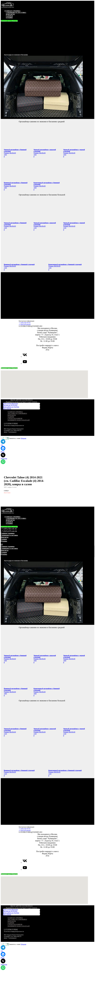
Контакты (10, 520)
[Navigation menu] (2, 544)
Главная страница (12, 517)
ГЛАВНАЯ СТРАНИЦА (15, 412)
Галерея (9, 522)
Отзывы (9, 523)
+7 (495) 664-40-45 (24, 322)
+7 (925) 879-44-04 (24, 324)
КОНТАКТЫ (12, 415)
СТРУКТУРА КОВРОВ (15, 418)
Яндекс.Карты (47, 348)
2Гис (47, 350)
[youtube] (24, 363)
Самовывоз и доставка (16, 518)
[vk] (24, 356)
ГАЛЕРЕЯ (11, 417)
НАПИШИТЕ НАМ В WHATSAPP (19, 420)
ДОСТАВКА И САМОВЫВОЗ (17, 413)
